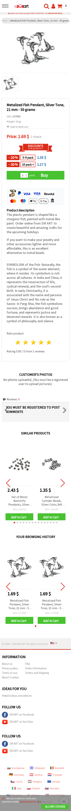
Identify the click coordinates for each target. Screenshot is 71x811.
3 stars (33, 342)
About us (7, 664)
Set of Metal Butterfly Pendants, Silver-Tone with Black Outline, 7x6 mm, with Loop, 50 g (19, 501)
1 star (18, 342)
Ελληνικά (37, 768)
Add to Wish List (17, 126)
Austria (36, 774)
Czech (17, 781)
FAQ (27, 664)
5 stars (49, 342)
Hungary (35, 781)
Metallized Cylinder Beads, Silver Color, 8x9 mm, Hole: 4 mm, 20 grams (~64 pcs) (52, 501)
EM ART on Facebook (18, 715)
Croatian (55, 774)
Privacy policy (10, 668)
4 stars (41, 342)
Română (57, 768)
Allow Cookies (55, 806)
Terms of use (9, 673)
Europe (53, 781)
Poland (33, 788)
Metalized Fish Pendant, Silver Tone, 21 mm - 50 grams (19, 604)
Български (15, 768)
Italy (17, 788)
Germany (16, 774)
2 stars (26, 342)
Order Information (36, 668)
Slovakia (52, 788)
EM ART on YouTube (17, 722)
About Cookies (10, 677)
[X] (3, 798)
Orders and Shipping (37, 673)
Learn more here (28, 801)
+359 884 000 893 (54, 13)
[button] (14, 522)
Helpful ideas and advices (17, 695)
